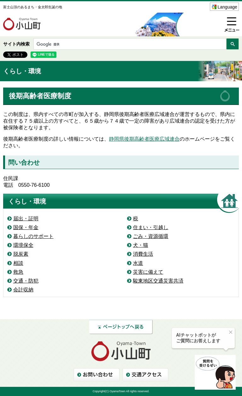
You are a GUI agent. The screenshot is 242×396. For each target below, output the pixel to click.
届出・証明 (25, 218)
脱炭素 (20, 254)
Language (227, 6)
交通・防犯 (25, 280)
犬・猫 (140, 245)
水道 (138, 263)
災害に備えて (148, 272)
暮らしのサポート (33, 236)
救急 (18, 272)
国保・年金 (25, 227)
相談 (18, 263)
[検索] (129, 44)
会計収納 (23, 289)
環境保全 (23, 245)
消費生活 (143, 254)
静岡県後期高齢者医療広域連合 (144, 139)
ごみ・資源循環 (150, 236)
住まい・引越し (150, 227)
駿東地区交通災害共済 (158, 280)
